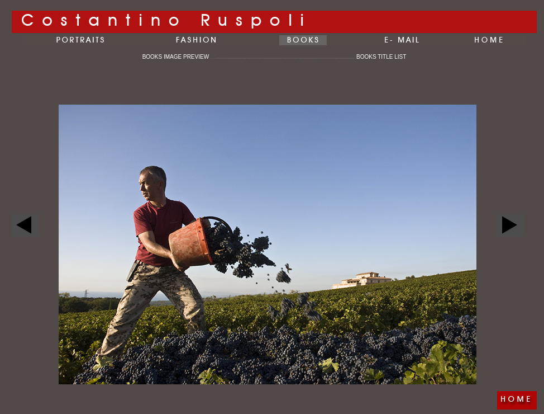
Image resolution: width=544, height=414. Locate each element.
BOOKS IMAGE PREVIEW (179, 57)
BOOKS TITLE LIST (381, 57)
